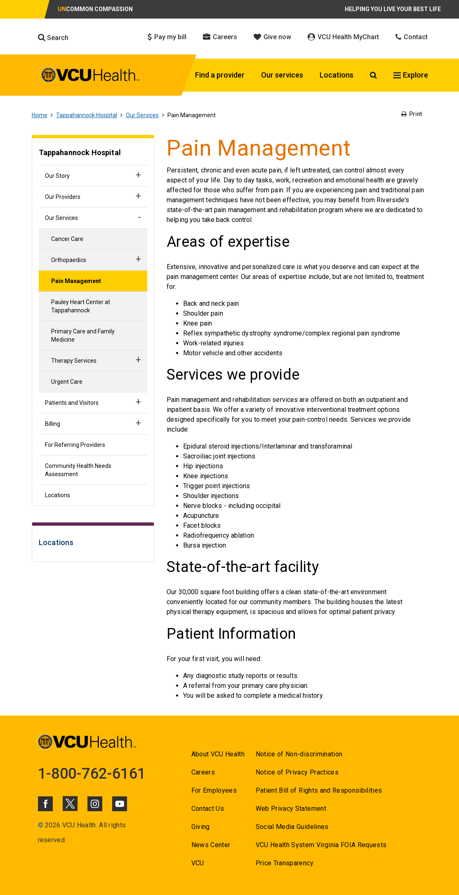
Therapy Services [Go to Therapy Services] (74, 360)
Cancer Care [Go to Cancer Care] (67, 239)
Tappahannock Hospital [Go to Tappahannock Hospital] (86, 115)
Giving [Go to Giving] (200, 827)
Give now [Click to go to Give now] (272, 37)
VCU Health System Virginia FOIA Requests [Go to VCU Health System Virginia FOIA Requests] (321, 845)
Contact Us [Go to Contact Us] (207, 808)
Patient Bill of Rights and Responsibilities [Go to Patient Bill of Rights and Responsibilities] (319, 790)
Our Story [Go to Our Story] (57, 175)
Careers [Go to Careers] (203, 772)
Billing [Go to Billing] (52, 423)
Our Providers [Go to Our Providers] (62, 197)
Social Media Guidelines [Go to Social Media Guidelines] (292, 827)
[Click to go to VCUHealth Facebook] (45, 803)
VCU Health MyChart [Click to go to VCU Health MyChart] (343, 37)
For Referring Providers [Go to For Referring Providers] (75, 445)
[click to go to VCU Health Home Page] (90, 76)
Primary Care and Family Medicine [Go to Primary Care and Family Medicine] (83, 335)
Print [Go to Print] (411, 114)
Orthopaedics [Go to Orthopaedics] (68, 260)
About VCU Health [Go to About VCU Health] (218, 754)
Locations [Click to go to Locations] (336, 75)
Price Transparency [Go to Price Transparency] (284, 863)
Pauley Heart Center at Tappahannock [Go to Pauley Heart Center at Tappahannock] (80, 306)
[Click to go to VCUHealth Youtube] (119, 803)
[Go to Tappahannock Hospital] (93, 153)
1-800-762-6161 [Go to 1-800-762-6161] (92, 773)
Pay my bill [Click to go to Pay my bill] (167, 37)
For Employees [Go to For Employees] (214, 790)
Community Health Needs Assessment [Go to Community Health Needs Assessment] (78, 470)
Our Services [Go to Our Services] (142, 115)
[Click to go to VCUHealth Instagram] (94, 803)
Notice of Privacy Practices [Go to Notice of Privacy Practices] (297, 772)
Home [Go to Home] (39, 115)
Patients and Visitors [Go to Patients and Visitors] (72, 402)
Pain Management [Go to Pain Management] (76, 281)
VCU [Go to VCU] (197, 863)
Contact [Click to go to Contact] (411, 37)
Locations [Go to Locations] (57, 495)
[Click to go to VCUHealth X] (70, 803)
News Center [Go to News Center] (211, 845)
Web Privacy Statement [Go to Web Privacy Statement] (291, 808)
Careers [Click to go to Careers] (220, 37)
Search (53, 37)
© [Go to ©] (40, 825)
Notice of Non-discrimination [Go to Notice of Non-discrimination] (299, 754)
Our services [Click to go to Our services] (282, 75)
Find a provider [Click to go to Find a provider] (220, 75)
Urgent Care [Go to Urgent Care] (66, 381)
